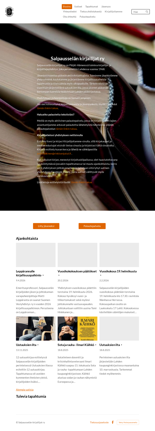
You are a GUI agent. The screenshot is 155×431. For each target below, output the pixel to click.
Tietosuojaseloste (99, 422)
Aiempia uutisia (25, 389)
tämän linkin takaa (47, 108)
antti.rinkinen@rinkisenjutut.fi (54, 153)
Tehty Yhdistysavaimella (128, 422)
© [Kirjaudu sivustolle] (17, 422)
